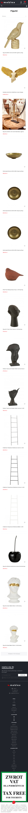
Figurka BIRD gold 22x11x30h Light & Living (13, 52)
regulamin (14, 724)
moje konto (14, 707)
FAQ (14, 712)
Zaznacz (14, 16)
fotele (14, 755)
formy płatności (14, 710)
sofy (14, 753)
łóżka (14, 758)
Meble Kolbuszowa (14, 744)
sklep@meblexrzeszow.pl (14, 693)
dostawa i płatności (14, 731)
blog (14, 750)
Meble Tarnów (14, 734)
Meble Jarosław (14, 736)
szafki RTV (14, 768)
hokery (14, 763)
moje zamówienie (14, 708)
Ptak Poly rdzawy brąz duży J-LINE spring (13, 289)
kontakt (14, 702)
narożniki (14, 752)
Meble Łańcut (14, 745)
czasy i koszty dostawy (14, 732)
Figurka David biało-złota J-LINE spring (12, 645)
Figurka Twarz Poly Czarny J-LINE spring (12, 329)
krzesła (14, 761)
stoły (14, 760)
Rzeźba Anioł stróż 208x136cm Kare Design (13, 92)
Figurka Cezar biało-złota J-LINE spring (12, 605)
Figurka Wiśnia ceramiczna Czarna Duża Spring (14, 566)
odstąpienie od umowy (14, 729)
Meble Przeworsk (14, 737)
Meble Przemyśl (14, 739)
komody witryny (14, 766)
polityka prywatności (14, 726)
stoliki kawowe (14, 765)
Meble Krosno (14, 742)
